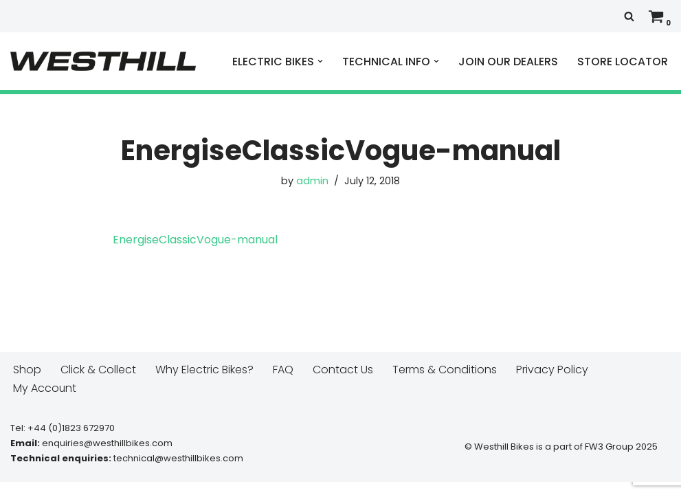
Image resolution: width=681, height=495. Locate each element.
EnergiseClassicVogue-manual (195, 240)
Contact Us (343, 382)
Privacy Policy (552, 382)
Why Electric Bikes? (204, 382)
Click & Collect (98, 382)
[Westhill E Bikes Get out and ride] (103, 61)
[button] (320, 61)
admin (312, 181)
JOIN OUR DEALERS (508, 61)
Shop (27, 382)
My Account (45, 400)
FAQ (283, 382)
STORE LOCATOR (622, 61)
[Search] (629, 16)
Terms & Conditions (444, 382)
